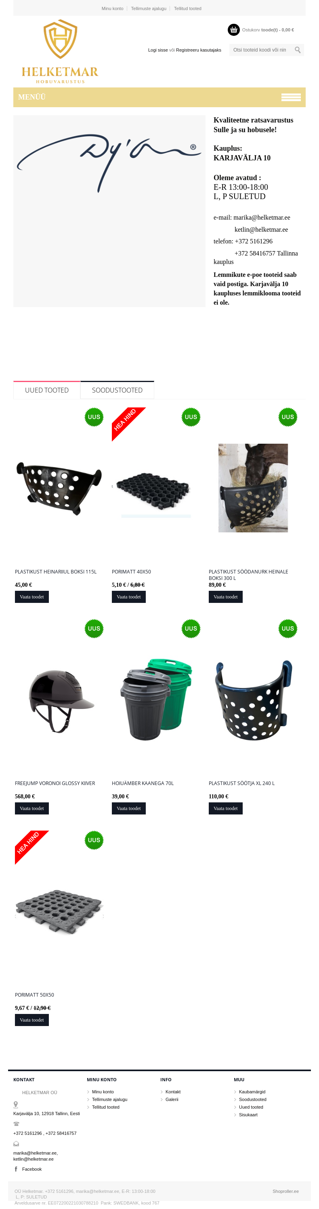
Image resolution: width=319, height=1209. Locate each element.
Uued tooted (47, 390)
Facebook (32, 1169)
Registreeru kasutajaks (198, 50)
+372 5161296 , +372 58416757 (45, 1133)
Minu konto (113, 8)
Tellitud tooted (187, 8)
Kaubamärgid (252, 1091)
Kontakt (173, 1091)
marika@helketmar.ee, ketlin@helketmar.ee (35, 1156)
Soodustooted (117, 390)
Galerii (172, 1099)
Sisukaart (248, 1114)
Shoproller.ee (286, 1191)
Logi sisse (158, 50)
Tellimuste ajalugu (148, 8)
